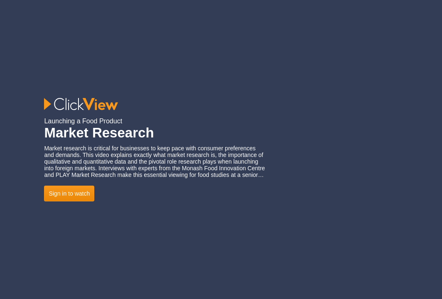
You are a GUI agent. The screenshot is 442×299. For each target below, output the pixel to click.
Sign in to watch (69, 193)
